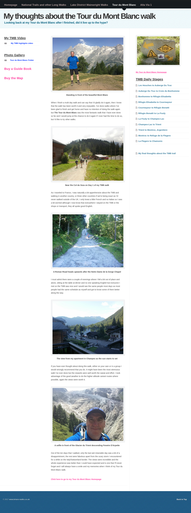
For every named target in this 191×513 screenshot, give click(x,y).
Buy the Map (13, 78)
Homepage (10, 5)
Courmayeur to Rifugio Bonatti (153, 107)
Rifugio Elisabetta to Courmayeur (155, 102)
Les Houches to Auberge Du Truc (155, 85)
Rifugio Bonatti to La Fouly (152, 113)
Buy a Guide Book (17, 69)
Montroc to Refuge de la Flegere (154, 135)
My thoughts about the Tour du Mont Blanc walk (79, 16)
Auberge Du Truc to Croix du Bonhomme (159, 91)
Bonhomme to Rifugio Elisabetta (154, 96)
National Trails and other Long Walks (44, 5)
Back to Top (182, 499)
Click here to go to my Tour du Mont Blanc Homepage (76, 479)
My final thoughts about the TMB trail (157, 153)
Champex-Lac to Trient (149, 124)
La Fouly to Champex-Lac (151, 119)
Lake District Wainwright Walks (89, 5)
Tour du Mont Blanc (124, 5)
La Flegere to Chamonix (150, 141)
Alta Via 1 (146, 5)
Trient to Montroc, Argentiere (152, 130)
